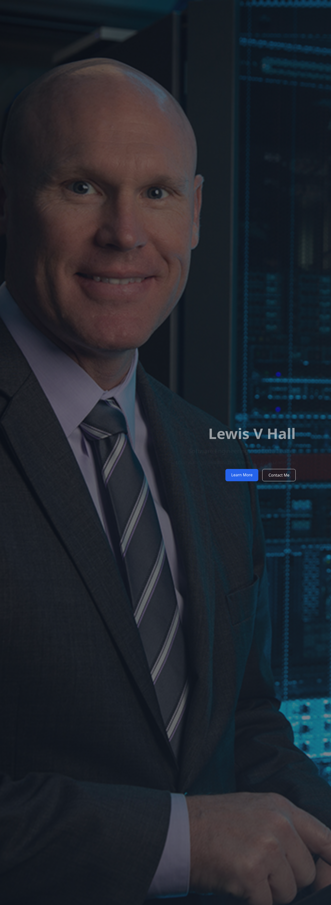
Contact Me (279, 475)
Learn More (242, 475)
